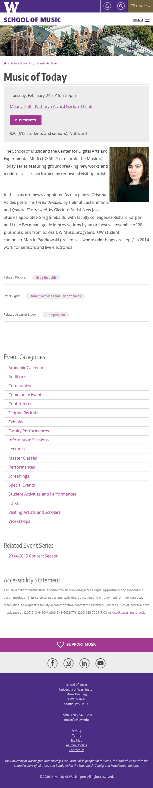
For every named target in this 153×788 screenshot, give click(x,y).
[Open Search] (121, 6)
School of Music (32, 19)
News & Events (21, 63)
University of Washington (68, 777)
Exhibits (15, 422)
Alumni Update (76, 745)
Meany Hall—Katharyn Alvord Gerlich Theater (52, 106)
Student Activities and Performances (55, 296)
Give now (140, 6)
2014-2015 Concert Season (33, 556)
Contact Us (76, 750)
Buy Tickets (25, 120)
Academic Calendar (26, 367)
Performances (21, 467)
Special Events (21, 485)
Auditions (17, 376)
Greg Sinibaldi (46, 277)
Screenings (18, 476)
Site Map (76, 740)
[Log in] (107, 6)
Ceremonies (19, 385)
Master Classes (22, 458)
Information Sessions (28, 440)
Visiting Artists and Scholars (34, 512)
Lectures (16, 449)
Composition (55, 315)
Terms (76, 735)
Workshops (19, 521)
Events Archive (46, 63)
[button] (129, 174)
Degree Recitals (23, 413)
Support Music (76, 644)
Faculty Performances (28, 431)
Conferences (20, 403)
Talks (13, 503)
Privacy (77, 731)
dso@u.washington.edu (129, 612)
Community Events (26, 394)
